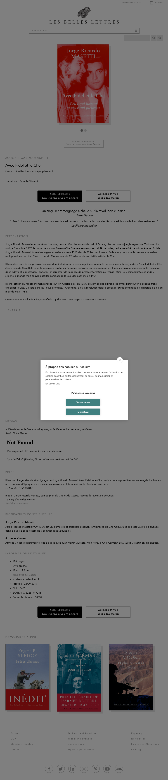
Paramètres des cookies (83, 393)
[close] (120, 360)
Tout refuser (83, 412)
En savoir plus (53, 383)
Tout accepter (83, 402)
